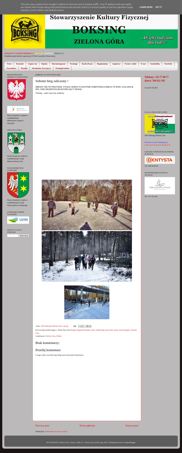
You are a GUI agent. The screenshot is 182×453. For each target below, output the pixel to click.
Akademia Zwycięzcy (41, 68)
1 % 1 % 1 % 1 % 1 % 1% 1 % (157, 145)
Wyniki (24, 68)
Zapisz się (32, 64)
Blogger (132, 442)
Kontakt (20, 64)
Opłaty (44, 64)
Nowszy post (42, 425)
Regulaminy (102, 64)
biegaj (73, 330)
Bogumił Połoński (83, 330)
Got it (158, 7)
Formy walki (130, 64)
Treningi (73, 64)
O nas (143, 64)
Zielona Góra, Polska (53, 336)
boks (93, 330)
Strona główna (87, 425)
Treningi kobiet (62, 68)
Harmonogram (58, 64)
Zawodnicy (11, 68)
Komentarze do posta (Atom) (56, 431)
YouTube (168, 64)
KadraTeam (87, 64)
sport (116, 330)
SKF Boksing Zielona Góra (51, 326)
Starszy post (131, 425)
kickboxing (100, 330)
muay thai (109, 330)
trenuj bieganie (124, 330)
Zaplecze (116, 64)
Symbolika (155, 64)
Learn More (146, 7)
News (9, 64)
